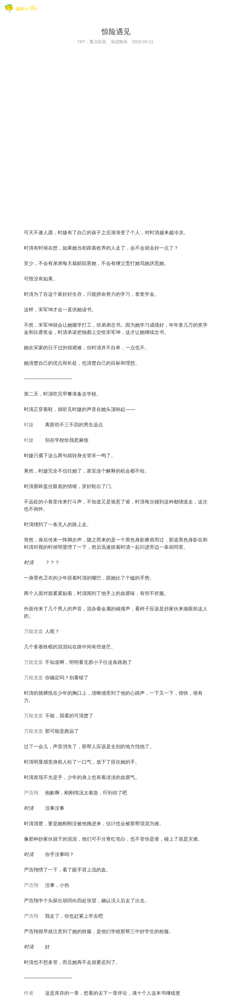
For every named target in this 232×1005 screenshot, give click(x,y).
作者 (29, 993)
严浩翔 (31, 792)
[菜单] (225, 8)
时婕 (29, 424)
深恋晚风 (119, 41)
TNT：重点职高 (91, 41)
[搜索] (212, 8)
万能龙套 (33, 631)
